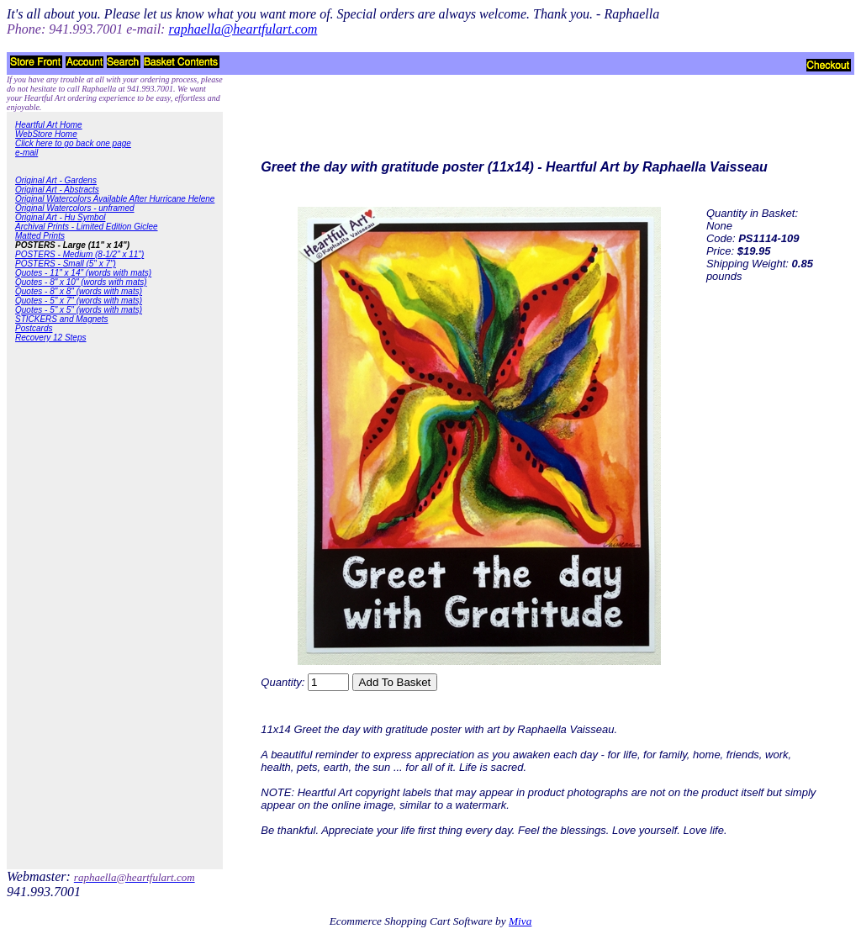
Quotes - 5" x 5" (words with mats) (78, 309)
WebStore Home (46, 134)
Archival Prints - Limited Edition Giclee (86, 226)
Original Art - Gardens (56, 180)
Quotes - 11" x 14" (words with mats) (83, 272)
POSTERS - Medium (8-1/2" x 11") (79, 254)
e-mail (26, 152)
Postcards (33, 328)
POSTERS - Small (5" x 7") (65, 263)
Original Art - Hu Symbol (60, 217)
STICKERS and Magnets (61, 319)
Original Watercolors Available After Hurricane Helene (114, 198)
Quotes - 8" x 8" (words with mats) (78, 291)
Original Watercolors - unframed (75, 208)
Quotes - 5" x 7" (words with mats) (78, 300)
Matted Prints (40, 235)
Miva (520, 921)
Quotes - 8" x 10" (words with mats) (81, 282)
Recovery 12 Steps (51, 337)
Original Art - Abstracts (57, 189)
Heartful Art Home (48, 124)
